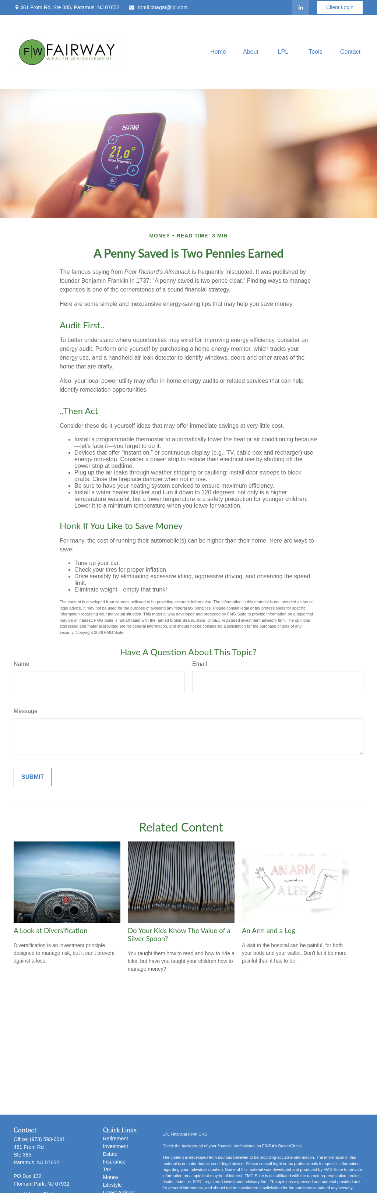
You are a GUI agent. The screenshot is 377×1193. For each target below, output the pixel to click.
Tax (107, 1169)
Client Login (339, 7)
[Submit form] (33, 777)
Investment (115, 1146)
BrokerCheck (290, 1146)
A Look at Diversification (50, 930)
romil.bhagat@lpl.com (158, 7)
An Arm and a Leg (268, 930)
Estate (110, 1154)
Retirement (115, 1138)
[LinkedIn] (300, 7)
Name (21, 664)
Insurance (114, 1162)
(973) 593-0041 (47, 1139)
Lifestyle (112, 1185)
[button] (218, 52)
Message (26, 711)
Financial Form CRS (188, 1134)
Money (111, 1177)
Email (199, 664)
